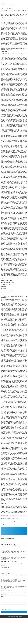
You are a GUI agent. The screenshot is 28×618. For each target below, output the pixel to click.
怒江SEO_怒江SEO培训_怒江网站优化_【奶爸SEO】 (8, 544)
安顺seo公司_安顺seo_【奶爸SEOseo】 (7, 590)
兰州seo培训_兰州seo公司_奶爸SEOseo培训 (7, 538)
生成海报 (2, 524)
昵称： (3, 603)
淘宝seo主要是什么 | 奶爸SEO (5, 573)
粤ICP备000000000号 (14, 616)
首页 (1, 3)
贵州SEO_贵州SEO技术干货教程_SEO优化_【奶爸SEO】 (9, 561)
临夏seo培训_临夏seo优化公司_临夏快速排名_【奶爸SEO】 (10, 579)
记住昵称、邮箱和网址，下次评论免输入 (6, 609)
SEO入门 (12, 8)
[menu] (27, 1)
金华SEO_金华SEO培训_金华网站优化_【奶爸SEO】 (8, 550)
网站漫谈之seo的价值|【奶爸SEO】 (6, 567)
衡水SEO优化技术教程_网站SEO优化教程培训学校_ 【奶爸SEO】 (10, 518)
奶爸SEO (2, 8)
